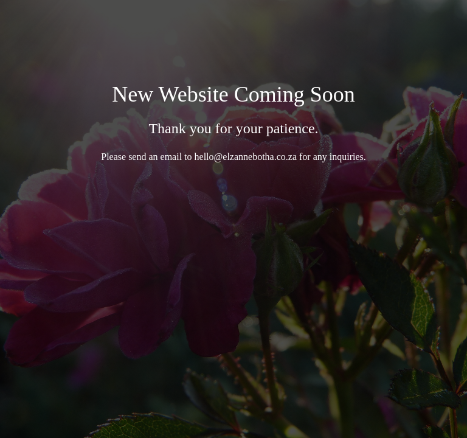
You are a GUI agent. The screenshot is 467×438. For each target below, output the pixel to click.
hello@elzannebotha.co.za (246, 156)
